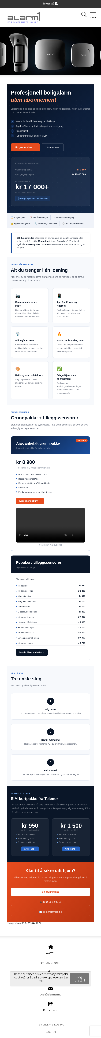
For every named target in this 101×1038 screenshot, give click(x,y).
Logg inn (50, 1032)
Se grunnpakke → (25, 147)
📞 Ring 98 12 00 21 (50, 901)
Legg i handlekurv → (30, 501)
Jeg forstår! (79, 978)
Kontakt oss (52, 147)
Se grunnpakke (50, 891)
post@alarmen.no (50, 994)
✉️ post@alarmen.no (50, 911)
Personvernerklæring (50, 1024)
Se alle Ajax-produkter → (32, 652)
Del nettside (50, 1007)
